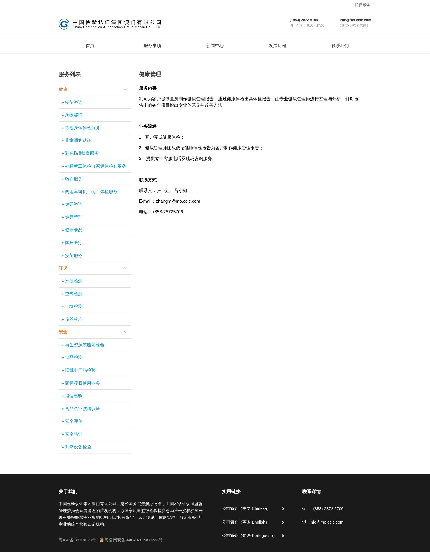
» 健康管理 (72, 217)
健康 (92, 89)
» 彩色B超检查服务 (80, 153)
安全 (92, 332)
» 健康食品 (72, 230)
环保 (92, 268)
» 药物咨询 (72, 115)
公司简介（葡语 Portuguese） (249, 535)
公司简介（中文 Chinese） (246, 508)
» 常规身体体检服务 (80, 127)
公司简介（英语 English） (245, 522)
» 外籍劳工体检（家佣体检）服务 (93, 166)
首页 (90, 45)
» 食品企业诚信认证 (80, 408)
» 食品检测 (72, 357)
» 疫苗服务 (72, 255)
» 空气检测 (72, 293)
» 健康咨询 (72, 204)
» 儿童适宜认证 (76, 140)
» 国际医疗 (72, 242)
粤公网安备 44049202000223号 (131, 539)
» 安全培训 (72, 434)
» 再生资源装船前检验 (82, 344)
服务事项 (152, 45)
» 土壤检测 (72, 306)
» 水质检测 (72, 281)
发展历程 (277, 45)
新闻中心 (215, 45)
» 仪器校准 (72, 319)
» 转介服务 (72, 178)
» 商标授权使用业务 (80, 383)
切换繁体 (362, 4)
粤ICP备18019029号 (77, 539)
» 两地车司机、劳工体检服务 (89, 191)
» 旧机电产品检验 (78, 370)
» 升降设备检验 (76, 447)
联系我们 (340, 45)
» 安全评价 (72, 421)
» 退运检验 (72, 395)
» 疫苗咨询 (72, 102)
